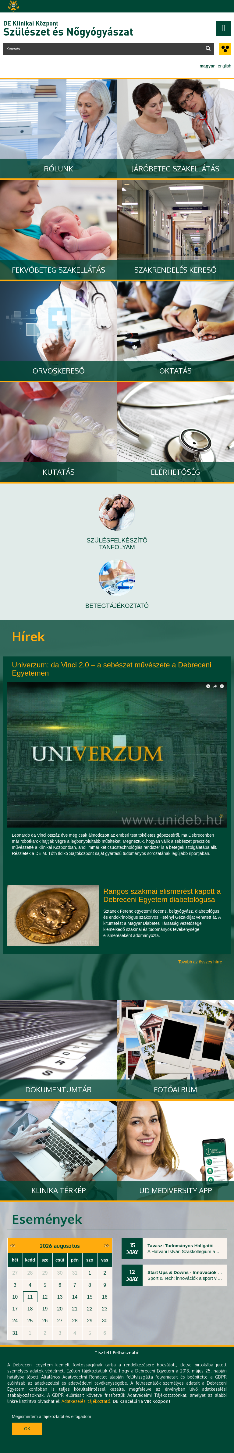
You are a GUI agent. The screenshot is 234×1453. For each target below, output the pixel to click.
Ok (27, 1428)
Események (47, 1219)
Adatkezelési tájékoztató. (87, 1401)
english (224, 66)
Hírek (28, 636)
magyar (207, 66)
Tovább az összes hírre (200, 961)
